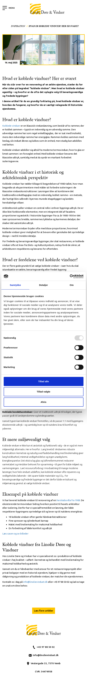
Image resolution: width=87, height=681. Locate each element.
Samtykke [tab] (15, 285)
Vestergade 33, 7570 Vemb (46, 663)
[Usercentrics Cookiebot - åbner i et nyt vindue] (69, 276)
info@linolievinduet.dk (45, 655)
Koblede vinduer (11, 125)
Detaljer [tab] (43, 285)
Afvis (43, 402)
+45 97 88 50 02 (46, 647)
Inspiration (18, 26)
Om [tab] (72, 285)
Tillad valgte (43, 391)
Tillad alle (43, 381)
